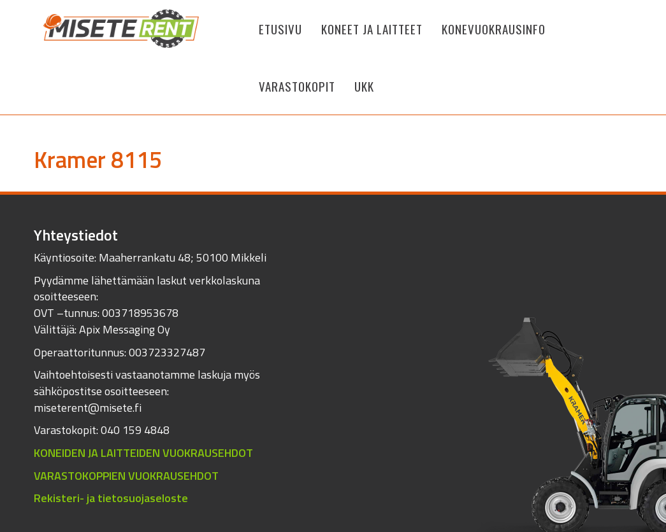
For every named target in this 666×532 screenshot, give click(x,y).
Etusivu (280, 29)
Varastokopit (297, 86)
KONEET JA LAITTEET (372, 29)
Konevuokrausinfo (494, 29)
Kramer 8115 (98, 159)
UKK (364, 86)
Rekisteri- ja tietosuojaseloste (111, 498)
